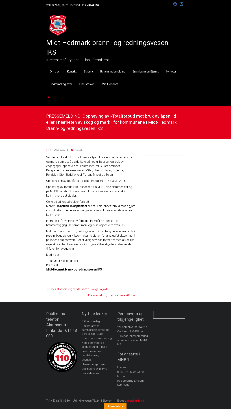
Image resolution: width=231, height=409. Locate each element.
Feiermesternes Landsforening (91, 353)
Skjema (88, 71)
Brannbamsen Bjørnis (145, 71)
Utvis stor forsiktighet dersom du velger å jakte (77, 289)
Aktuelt (78, 149)
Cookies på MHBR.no (130, 331)
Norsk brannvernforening (97, 338)
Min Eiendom (110, 84)
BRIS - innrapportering (130, 371)
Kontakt (72, 71)
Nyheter (171, 71)
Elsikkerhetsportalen (94, 364)
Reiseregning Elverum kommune (130, 382)
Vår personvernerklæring (132, 327)
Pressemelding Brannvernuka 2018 (112, 295)
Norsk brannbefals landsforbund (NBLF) (94, 344)
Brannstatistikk (90, 373)
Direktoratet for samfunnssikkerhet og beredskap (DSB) (95, 329)
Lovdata (86, 359)
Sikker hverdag (91, 321)
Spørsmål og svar (61, 84)
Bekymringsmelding (112, 71)
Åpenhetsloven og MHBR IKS (132, 342)
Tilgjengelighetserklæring (132, 336)
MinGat (121, 376)
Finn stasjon (86, 84)
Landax (121, 367)
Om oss (55, 71)
